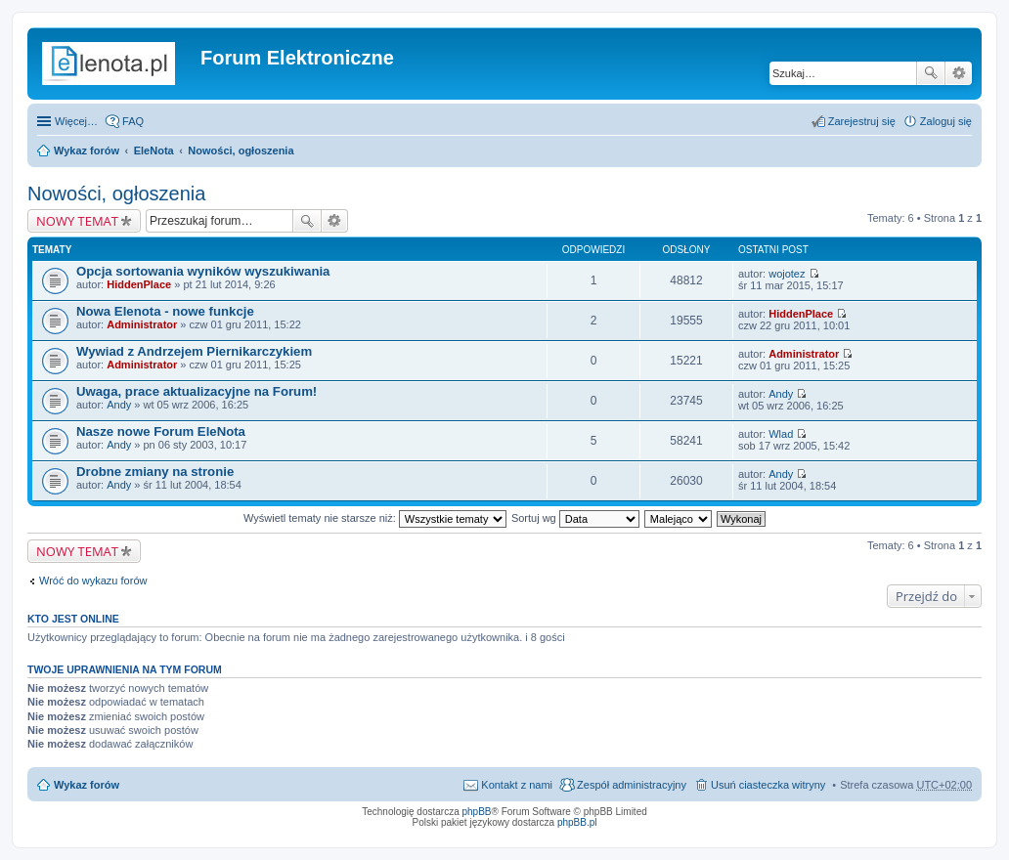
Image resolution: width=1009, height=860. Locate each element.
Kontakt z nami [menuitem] (516, 785)
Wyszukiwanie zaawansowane (958, 73)
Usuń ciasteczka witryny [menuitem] (768, 785)
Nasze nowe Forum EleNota (160, 431)
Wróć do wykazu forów (93, 580)
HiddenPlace (139, 284)
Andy (119, 404)
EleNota (154, 150)
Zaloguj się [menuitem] (946, 121)
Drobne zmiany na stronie (155, 471)
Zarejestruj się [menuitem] (862, 121)
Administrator (142, 324)
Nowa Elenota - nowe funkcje (165, 311)
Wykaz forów (86, 150)
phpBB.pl (577, 822)
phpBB (477, 811)
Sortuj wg (575, 518)
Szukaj (930, 73)
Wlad (780, 434)
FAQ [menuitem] (133, 121)
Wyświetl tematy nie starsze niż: (374, 518)
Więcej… (76, 121)
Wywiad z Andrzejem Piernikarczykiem (194, 351)
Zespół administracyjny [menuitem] (631, 785)
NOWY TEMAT (77, 221)
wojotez (786, 274)
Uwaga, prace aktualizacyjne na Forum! (196, 391)
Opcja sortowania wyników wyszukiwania (202, 271)
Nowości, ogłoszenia (240, 150)
